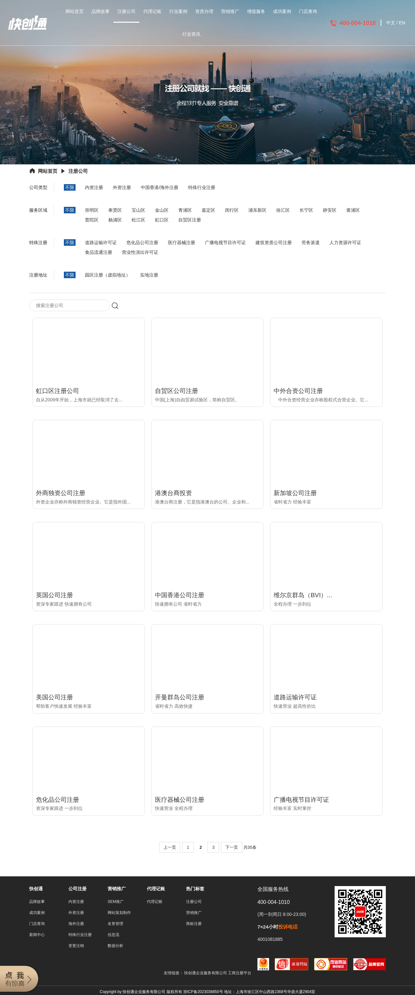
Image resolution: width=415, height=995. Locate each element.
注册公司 (126, 11)
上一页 (169, 847)
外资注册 (122, 187)
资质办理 (204, 11)
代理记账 (152, 11)
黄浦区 (353, 210)
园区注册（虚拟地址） (107, 275)
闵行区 (232, 210)
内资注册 (94, 187)
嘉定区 (208, 210)
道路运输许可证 (101, 242)
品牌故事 (100, 11)
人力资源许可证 (345, 242)
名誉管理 (115, 924)
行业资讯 (191, 34)
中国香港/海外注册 (159, 187)
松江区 (138, 219)
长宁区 (306, 210)
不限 (69, 187)
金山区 (162, 210)
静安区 (330, 210)
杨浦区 (115, 219)
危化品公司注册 (142, 242)
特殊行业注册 (201, 187)
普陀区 (92, 219)
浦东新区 (257, 210)
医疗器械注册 (181, 242)
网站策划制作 (119, 913)
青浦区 (185, 210)
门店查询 (308, 11)
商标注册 (194, 924)
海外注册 (76, 924)
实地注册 (149, 275)
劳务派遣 (311, 242)
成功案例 (282, 11)
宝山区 (138, 210)
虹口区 (162, 219)
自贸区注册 (189, 219)
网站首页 (74, 11)
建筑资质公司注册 (273, 242)
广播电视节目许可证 (225, 242)
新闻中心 (37, 935)
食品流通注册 (98, 252)
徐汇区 (283, 210)
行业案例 (178, 11)
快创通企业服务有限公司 (206, 973)
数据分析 (115, 946)
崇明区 (92, 210)
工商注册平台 (239, 973)
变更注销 (76, 946)
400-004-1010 (357, 23)
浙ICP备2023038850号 (203, 992)
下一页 (231, 847)
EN (402, 22)
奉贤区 (115, 210)
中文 (390, 22)
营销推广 (230, 11)
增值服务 (256, 11)
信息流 (113, 935)
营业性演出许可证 (140, 252)
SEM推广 (116, 902)
